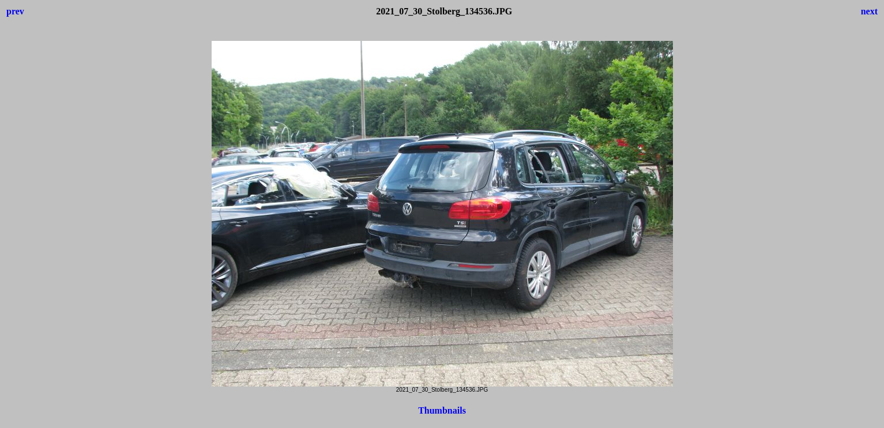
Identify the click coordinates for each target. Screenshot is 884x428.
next (869, 11)
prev (15, 11)
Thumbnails (442, 410)
